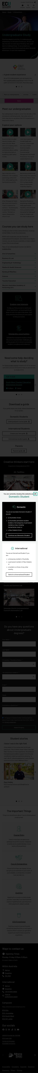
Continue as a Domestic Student (19, 535)
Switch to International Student (19, 574)
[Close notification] (35, 494)
